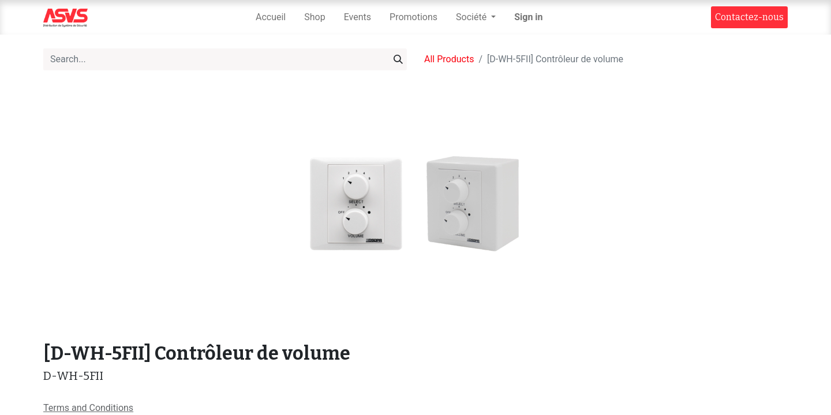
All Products (449, 59)
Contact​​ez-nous (749, 17)
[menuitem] (270, 17)
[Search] (398, 59)
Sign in (528, 17)
